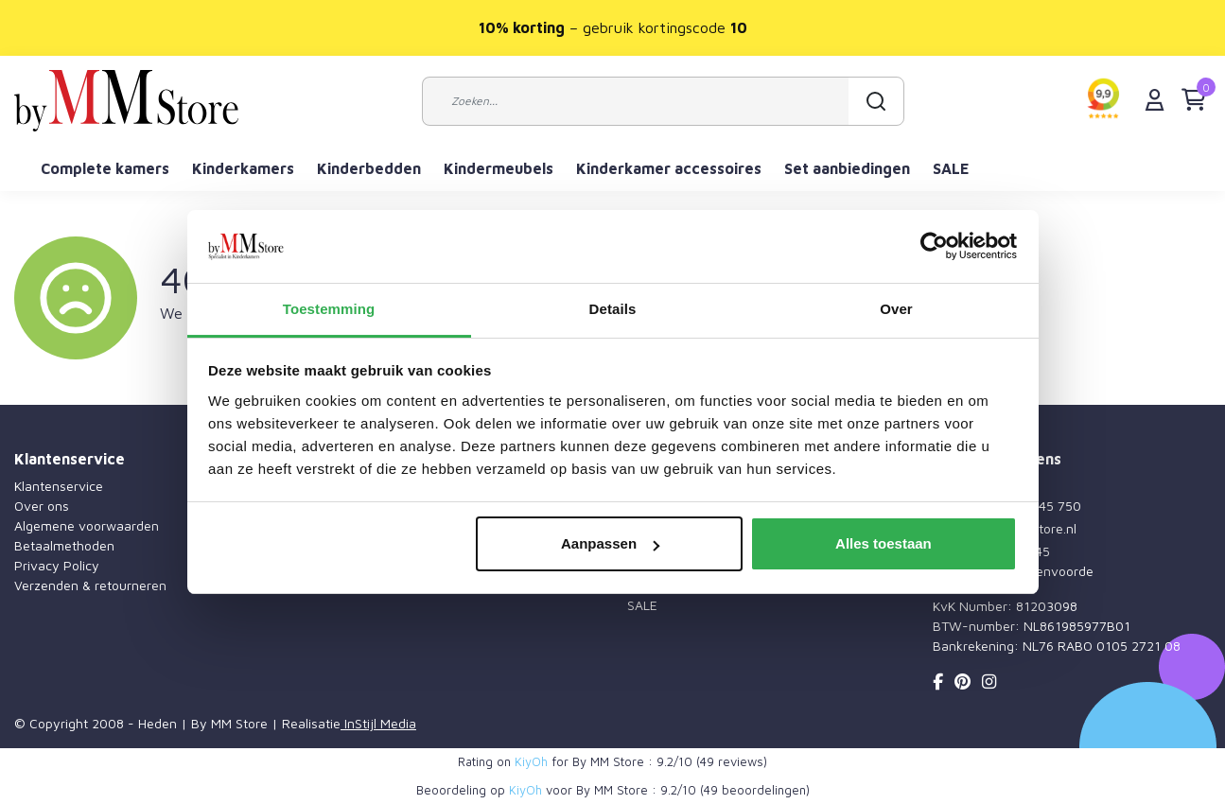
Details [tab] (613, 309)
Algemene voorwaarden (86, 525)
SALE (951, 168)
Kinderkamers (243, 168)
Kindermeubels (498, 168)
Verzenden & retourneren (90, 585)
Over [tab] (896, 309)
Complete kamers (105, 168)
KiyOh (531, 761)
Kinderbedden (369, 168)
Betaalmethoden (64, 545)
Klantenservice (58, 486)
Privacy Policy (56, 565)
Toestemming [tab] (329, 309)
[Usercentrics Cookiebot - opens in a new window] (934, 247)
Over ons (41, 506)
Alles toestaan (883, 543)
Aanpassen (610, 543)
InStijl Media (378, 723)
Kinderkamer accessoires (668, 168)
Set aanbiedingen (847, 168)
